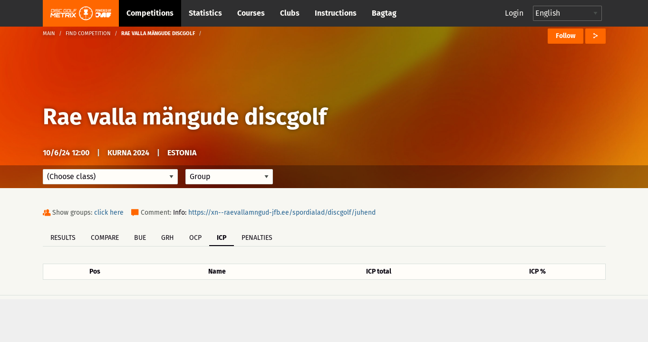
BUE (140, 238)
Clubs (290, 13)
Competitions (150, 13)
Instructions (336, 13)
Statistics (205, 13)
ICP (221, 238)
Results (63, 238)
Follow (565, 36)
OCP (195, 238)
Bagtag (384, 13)
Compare (105, 238)
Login (514, 13)
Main (49, 33)
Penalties (257, 238)
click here (109, 213)
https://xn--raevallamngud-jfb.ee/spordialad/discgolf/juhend (282, 213)
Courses (251, 13)
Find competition (88, 33)
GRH (167, 238)
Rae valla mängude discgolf (185, 117)
